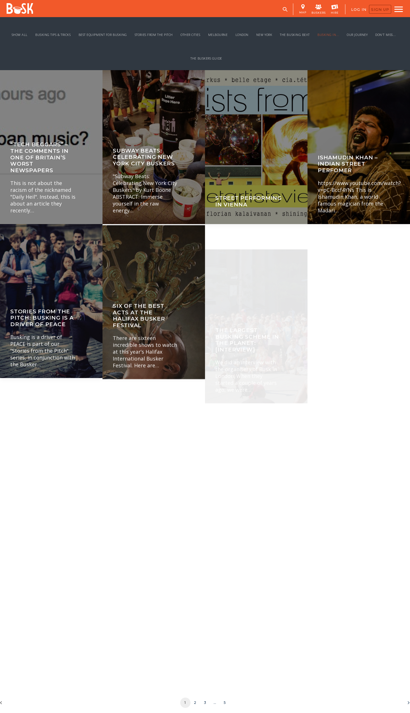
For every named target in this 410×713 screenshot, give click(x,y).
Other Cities (190, 34)
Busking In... (328, 34)
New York (264, 34)
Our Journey (357, 34)
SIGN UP (380, 9)
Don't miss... (385, 34)
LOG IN (358, 9)
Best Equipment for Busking (103, 34)
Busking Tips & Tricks (53, 34)
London (242, 34)
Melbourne (218, 34)
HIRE (335, 8)
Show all (20, 34)
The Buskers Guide (206, 58)
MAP (302, 9)
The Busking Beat (295, 34)
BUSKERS (318, 8)
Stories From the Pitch (154, 34)
